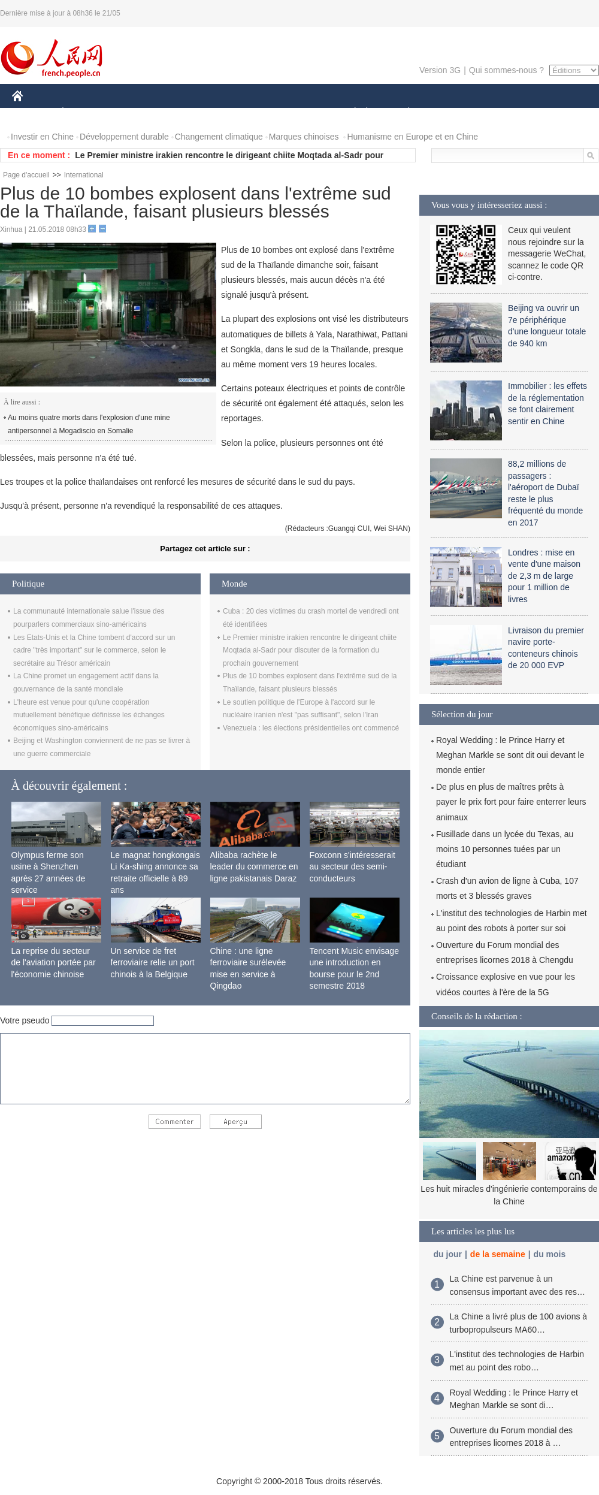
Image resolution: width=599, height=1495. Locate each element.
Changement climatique (219, 136)
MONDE (139, 113)
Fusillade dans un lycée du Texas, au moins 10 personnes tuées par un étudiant (504, 849)
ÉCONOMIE (84, 113)
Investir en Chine (42, 136)
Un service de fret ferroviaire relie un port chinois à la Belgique (153, 962)
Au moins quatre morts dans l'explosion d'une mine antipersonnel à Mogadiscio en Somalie (89, 424)
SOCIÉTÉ (349, 113)
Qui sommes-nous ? (506, 70)
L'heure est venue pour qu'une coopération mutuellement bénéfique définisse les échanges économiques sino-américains (89, 715)
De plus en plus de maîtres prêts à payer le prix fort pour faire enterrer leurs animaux (511, 802)
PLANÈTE (402, 113)
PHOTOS (556, 113)
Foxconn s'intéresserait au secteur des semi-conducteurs (353, 866)
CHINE (32, 113)
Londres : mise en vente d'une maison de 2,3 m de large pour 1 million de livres (544, 576)
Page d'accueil (26, 175)
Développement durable (124, 136)
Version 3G (440, 70)
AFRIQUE (189, 113)
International (84, 175)
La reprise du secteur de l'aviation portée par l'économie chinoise (53, 962)
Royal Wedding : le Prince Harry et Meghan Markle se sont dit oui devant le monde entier (510, 755)
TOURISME (501, 113)
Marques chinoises (304, 136)
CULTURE (295, 113)
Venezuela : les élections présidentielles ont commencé (311, 728)
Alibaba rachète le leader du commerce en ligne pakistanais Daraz (254, 866)
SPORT (450, 113)
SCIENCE (242, 113)
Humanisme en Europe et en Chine (412, 136)
